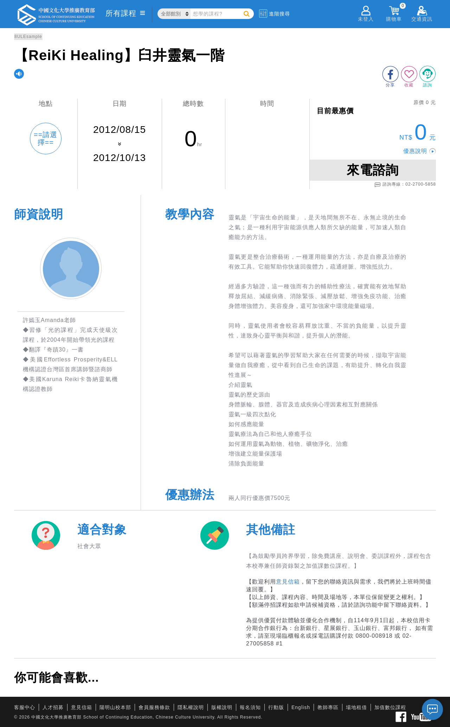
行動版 (276, 707)
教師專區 (328, 707)
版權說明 (221, 707)
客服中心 (24, 707)
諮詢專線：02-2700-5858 (405, 184)
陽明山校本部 (115, 707)
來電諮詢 (373, 170)
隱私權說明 (191, 707)
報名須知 (250, 707)
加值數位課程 (390, 707)
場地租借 (356, 707)
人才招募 (53, 707)
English (300, 707)
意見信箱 (288, 582)
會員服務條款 (154, 707)
